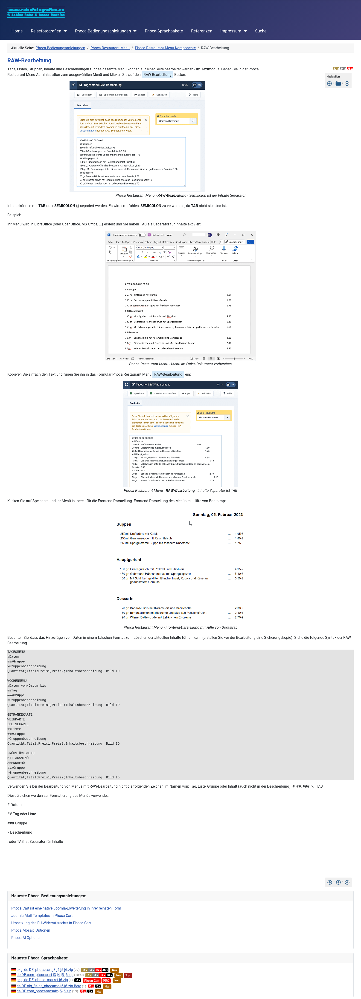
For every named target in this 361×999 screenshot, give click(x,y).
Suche (261, 31)
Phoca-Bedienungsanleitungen (103, 31)
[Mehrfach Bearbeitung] (347, 83)
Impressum (230, 31)
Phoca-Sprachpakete (164, 31)
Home (17, 31)
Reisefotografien (46, 31)
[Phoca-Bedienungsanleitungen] (134, 31)
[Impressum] (244, 31)
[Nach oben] (338, 882)
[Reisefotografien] (64, 31)
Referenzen (201, 31)
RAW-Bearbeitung (29, 60)
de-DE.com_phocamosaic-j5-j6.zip (44, 991)
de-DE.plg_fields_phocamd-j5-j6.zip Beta (49, 986)
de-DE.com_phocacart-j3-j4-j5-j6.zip (45, 975)
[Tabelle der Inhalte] (338, 83)
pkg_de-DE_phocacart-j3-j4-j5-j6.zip (45, 969)
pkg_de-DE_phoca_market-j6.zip (42, 980)
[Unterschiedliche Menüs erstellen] (329, 83)
